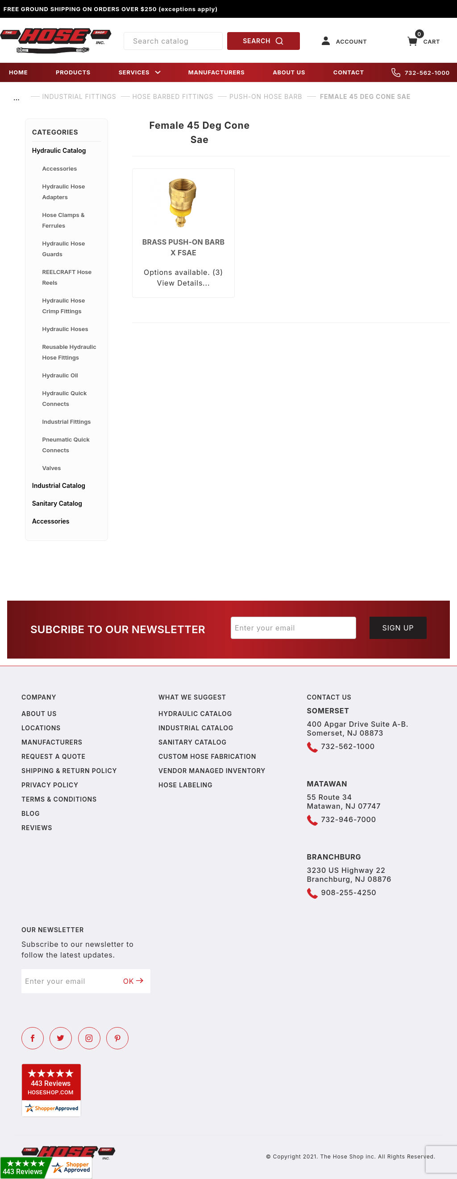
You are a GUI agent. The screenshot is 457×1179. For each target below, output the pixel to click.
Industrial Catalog (58, 485)
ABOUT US (289, 72)
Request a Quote (53, 756)
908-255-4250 (349, 892)
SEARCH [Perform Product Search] (263, 41)
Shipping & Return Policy (69, 770)
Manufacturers (52, 742)
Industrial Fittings (66, 421)
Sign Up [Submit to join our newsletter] (398, 627)
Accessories (59, 168)
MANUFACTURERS (216, 72)
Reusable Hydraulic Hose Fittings (69, 352)
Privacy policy (50, 785)
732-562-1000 (420, 72)
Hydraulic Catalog (59, 150)
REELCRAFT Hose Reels (67, 277)
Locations (41, 728)
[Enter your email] (293, 628)
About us (39, 713)
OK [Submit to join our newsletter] (133, 981)
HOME (18, 72)
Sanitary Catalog (57, 503)
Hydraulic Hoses (65, 328)
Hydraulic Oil (60, 375)
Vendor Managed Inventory (212, 770)
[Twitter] (61, 1038)
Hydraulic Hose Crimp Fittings (63, 306)
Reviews (36, 827)
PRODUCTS (73, 72)
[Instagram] (89, 1038)
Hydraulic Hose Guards (63, 249)
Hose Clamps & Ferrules (63, 220)
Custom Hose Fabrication (207, 756)
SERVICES (140, 72)
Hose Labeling (185, 785)
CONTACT (348, 72)
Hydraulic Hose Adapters (63, 192)
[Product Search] (173, 41)
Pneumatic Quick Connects (66, 445)
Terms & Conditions (59, 799)
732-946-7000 (348, 819)
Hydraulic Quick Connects (64, 398)
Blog (30, 813)
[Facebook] (32, 1038)
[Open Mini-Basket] (423, 41)
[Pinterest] (117, 1038)
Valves (51, 467)
